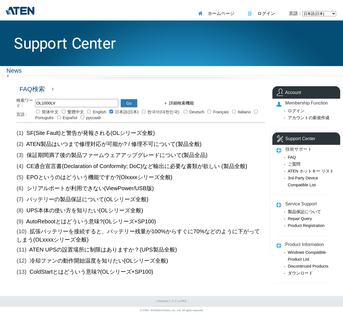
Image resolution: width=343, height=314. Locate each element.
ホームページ (219, 13)
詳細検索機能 (181, 103)
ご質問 (294, 164)
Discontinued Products (308, 266)
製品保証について (304, 212)
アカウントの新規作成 (308, 118)
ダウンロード (300, 273)
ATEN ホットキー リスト (311, 171)
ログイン (265, 13)
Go (129, 103)
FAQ (292, 157)
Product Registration (306, 225)
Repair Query (300, 218)
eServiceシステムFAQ (171, 301)
